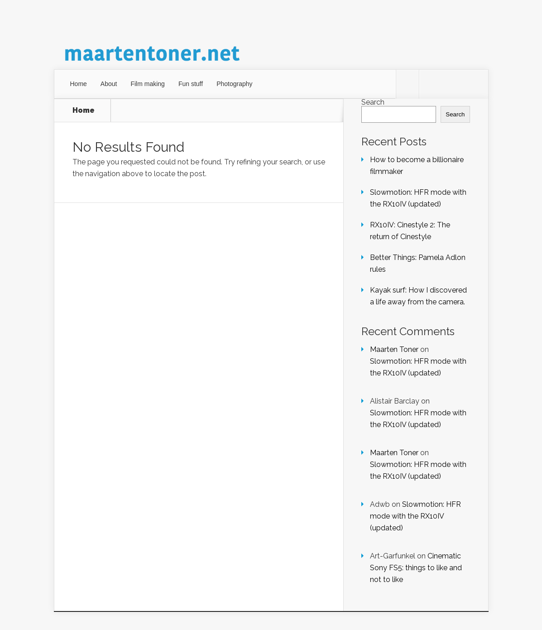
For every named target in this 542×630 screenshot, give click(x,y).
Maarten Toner (394, 349)
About (109, 83)
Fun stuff (190, 83)
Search (372, 102)
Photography (234, 83)
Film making (147, 83)
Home (78, 83)
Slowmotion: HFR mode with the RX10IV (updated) (415, 516)
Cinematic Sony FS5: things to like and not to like (416, 568)
